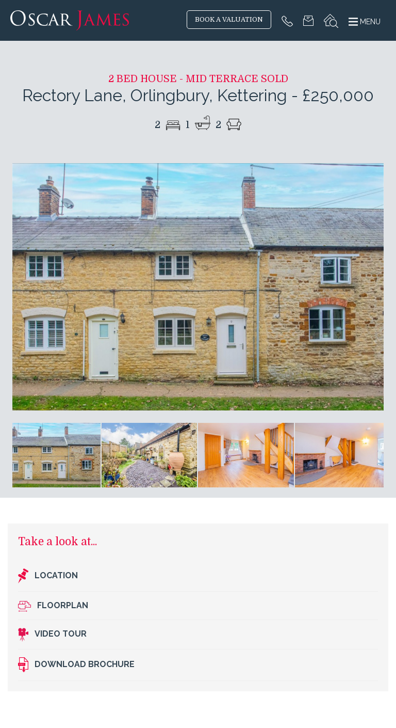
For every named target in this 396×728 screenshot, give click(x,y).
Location (48, 576)
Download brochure (76, 665)
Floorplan (53, 605)
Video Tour (52, 634)
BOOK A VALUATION (229, 19)
